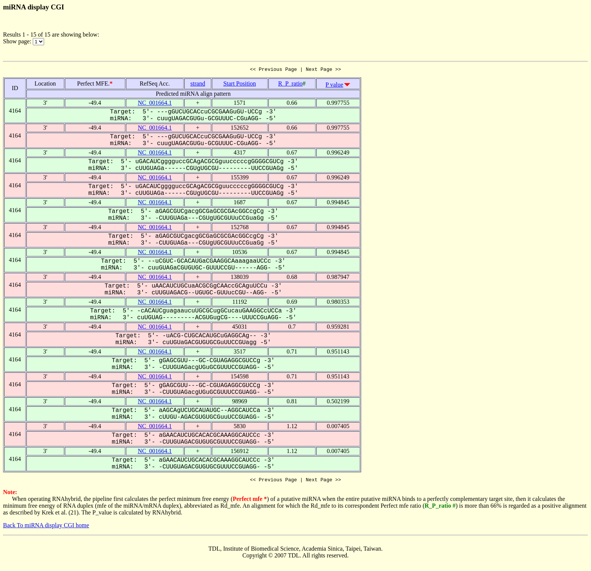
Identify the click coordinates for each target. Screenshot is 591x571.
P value (334, 86)
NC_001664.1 (154, 104)
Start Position (239, 84)
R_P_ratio (290, 84)
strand (197, 84)
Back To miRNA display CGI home (46, 527)
